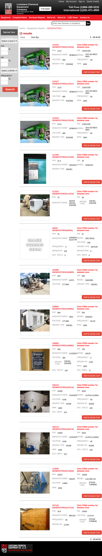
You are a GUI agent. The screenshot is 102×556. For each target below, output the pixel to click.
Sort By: (35, 37)
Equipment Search (36, 28)
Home (61, 1)
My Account (71, 1)
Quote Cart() (93, 1)
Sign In (82, 1)
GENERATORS (54, 28)
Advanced (96, 23)
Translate (45, 8)
